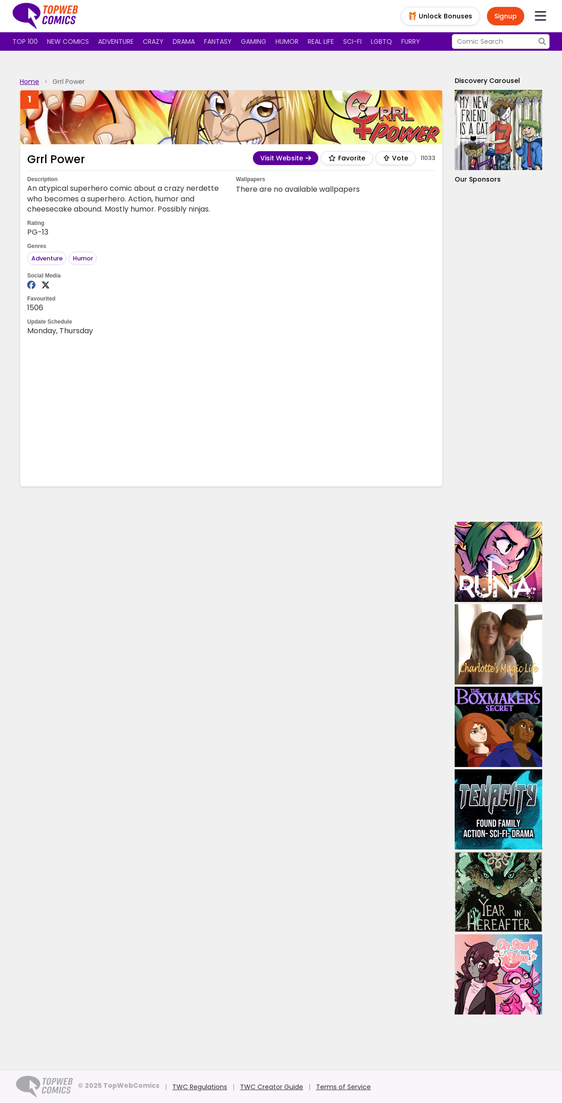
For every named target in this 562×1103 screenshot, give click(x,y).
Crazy (153, 41)
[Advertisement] (231, 410)
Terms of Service (343, 1086)
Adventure (116, 41)
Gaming (253, 41)
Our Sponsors (478, 179)
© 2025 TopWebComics (118, 1085)
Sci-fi (352, 41)
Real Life (321, 41)
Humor (287, 41)
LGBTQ (381, 41)
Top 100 (25, 41)
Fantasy (218, 41)
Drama (184, 41)
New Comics (68, 41)
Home (29, 81)
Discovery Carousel (487, 80)
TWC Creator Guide (271, 1086)
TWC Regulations (199, 1086)
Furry (410, 41)
